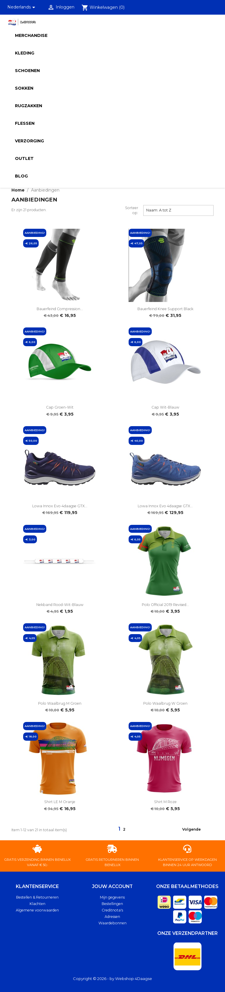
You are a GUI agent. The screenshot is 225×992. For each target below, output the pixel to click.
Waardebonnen (112, 923)
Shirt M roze (165, 802)
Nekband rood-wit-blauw (59, 604)
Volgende (195, 829)
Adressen (112, 916)
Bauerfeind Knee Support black (165, 309)
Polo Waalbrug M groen (59, 703)
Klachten (37, 903)
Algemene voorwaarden (37, 910)
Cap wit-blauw (165, 407)
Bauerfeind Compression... (60, 309)
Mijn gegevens (112, 897)
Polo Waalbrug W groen (165, 703)
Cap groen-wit (60, 407)
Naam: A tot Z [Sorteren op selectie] (178, 210)
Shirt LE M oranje (59, 802)
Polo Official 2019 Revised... (165, 604)
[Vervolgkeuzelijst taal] (22, 7)
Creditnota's (112, 910)
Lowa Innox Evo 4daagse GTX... (59, 506)
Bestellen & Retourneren (37, 897)
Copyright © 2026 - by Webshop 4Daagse (112, 978)
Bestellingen (112, 903)
